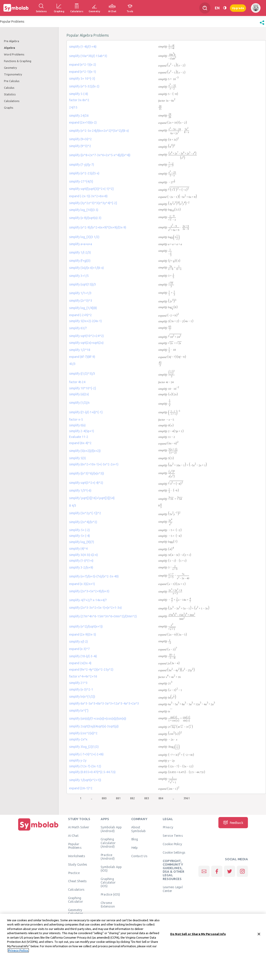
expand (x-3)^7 (79, 649)
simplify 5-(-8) (78, 94)
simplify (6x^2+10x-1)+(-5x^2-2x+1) (93, 464)
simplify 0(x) (77, 425)
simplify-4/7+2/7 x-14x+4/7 (88, 600)
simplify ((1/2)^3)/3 (82, 373)
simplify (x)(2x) (79, 394)
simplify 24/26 (79, 115)
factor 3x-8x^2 (79, 100)
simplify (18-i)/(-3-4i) (83, 656)
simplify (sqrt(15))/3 (82, 284)
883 (146, 798)
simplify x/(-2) (78, 641)
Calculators (76, 889)
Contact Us (139, 856)
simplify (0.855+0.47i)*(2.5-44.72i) (92, 772)
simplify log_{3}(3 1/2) (84, 237)
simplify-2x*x (78, 739)
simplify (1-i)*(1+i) (81, 560)
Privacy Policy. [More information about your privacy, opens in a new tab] (18, 952)
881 (118, 798)
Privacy (168, 827)
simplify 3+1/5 (79, 276)
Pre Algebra (11, 41)
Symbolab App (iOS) (111, 868)
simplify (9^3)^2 (80, 146)
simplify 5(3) (77, 458)
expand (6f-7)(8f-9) (82, 356)
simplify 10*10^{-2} (82, 388)
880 (104, 798)
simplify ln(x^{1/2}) (82, 696)
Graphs (8, 107)
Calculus (9, 87)
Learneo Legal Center (173, 888)
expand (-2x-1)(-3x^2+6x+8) (88, 196)
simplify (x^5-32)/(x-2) (84, 86)
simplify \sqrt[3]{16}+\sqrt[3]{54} (92, 498)
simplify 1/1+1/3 (80, 293)
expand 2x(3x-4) (80, 663)
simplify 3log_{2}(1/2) (84, 746)
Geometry (10, 67)
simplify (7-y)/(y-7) (81, 164)
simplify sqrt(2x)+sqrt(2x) (86, 343)
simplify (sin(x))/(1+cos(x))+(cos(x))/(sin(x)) (97, 718)
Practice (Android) (108, 856)
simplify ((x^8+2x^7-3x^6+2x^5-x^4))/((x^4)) (99, 155)
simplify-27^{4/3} (81, 181)
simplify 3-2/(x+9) (81, 567)
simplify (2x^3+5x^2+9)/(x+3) (89, 591)
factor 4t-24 (77, 382)
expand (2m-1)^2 (80, 788)
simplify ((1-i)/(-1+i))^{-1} (86, 412)
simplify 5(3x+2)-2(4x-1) (85, 321)
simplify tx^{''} (78, 710)
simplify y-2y (77, 760)
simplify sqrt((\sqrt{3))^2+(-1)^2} (91, 189)
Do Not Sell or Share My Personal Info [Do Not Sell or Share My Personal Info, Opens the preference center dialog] (198, 935)
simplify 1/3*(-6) (80, 490)
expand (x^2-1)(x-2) (82, 64)
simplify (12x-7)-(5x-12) (85, 766)
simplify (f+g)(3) (79, 260)
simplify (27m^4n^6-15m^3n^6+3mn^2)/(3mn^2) (103, 616)
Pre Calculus (12, 81)
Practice (74, 872)
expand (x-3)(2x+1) (82, 584)
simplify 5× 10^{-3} (82, 78)
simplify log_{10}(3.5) (83, 210)
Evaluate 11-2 (78, 437)
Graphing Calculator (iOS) (108, 882)
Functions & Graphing (17, 61)
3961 (187, 798)
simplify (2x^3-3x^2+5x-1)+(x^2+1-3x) (95, 607)
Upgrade (238, 8)
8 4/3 (72, 505)
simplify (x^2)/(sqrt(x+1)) (86, 626)
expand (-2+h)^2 (80, 315)
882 (132, 798)
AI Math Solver (78, 827)
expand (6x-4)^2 (80, 443)
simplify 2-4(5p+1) (81, 431)
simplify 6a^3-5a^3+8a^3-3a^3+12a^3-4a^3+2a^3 (104, 703)
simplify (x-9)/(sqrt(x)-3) (85, 218)
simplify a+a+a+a (80, 244)
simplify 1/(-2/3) (80, 252)
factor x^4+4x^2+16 (83, 676)
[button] (262, 25)
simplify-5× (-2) (79, 530)
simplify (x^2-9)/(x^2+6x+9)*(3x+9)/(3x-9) (97, 227)
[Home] (38, 830)
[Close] (259, 936)
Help (134, 847)
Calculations (12, 100)
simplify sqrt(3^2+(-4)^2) (86, 482)
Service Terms (173, 835)
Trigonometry (13, 74)
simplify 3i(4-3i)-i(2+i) (83, 555)
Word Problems (14, 54)
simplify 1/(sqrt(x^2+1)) (85, 780)
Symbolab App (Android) (111, 829)
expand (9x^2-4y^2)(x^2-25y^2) (91, 669)
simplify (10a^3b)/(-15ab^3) (88, 56)
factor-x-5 (76, 419)
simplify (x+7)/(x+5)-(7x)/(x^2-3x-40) (94, 576)
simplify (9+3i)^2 (80, 139)
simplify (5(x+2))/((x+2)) (85, 451)
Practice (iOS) (110, 894)
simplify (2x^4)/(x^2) (83, 522)
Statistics (10, 94)
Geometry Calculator (75, 911)
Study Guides (77, 864)
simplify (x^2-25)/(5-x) (84, 173)
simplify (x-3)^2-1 (81, 689)
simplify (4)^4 (78, 548)
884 (160, 798)
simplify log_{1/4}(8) (83, 308)
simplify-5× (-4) (79, 536)
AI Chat (73, 835)
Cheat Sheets (77, 881)
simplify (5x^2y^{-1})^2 (85, 513)
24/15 (73, 107)
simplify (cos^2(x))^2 (83, 733)
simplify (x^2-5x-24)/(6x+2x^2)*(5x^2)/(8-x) (99, 130)
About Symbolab (138, 829)
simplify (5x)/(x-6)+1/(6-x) (86, 268)
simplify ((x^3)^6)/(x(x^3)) (86, 473)
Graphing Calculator (75, 899)
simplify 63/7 (78, 328)
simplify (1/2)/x (79, 402)
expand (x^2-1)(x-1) (82, 71)
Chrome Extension (108, 904)
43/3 (72, 364)
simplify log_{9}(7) (81, 542)
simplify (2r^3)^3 (80, 300)
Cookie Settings (174, 852)
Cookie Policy (172, 844)
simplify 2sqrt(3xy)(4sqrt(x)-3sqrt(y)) (94, 726)
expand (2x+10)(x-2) (83, 122)
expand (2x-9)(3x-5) (82, 634)
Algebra (9, 47)
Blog (134, 839)
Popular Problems (75, 845)
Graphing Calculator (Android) (108, 842)
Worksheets (76, 856)
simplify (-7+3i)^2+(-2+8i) (86, 754)
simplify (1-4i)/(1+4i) (82, 46)
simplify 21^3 (78, 683)
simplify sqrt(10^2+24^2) (86, 336)
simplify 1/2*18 (79, 350)
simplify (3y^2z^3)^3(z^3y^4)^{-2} (93, 203)
